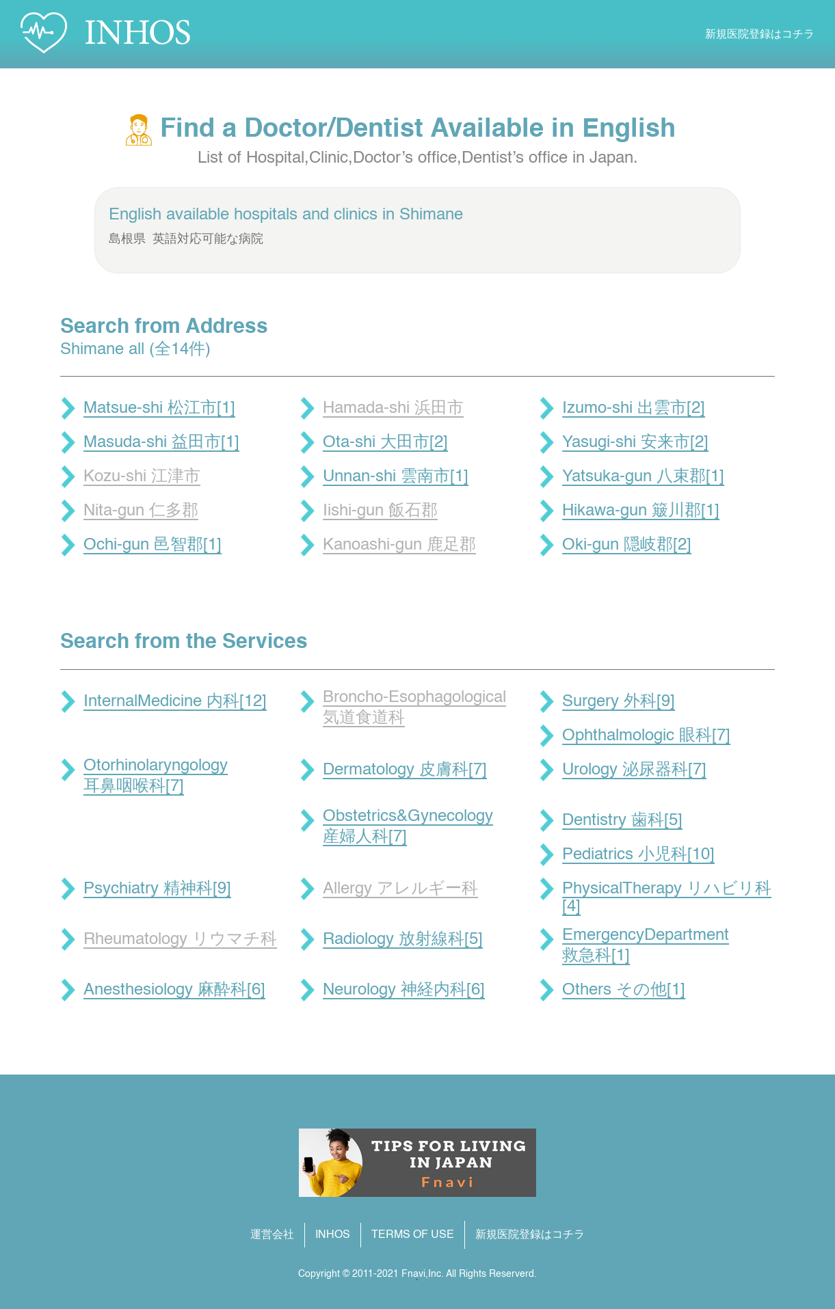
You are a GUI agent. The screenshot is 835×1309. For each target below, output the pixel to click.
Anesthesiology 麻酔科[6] (174, 990)
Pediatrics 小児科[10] (638, 855)
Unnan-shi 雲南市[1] (395, 477)
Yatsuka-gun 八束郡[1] (643, 477)
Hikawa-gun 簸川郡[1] (640, 511)
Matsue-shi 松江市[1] (159, 409)
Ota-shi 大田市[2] (385, 443)
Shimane (431, 215)
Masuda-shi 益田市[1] (161, 443)
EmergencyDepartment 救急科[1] (645, 946)
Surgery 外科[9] (618, 702)
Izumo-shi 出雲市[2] (633, 409)
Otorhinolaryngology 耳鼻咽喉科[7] (155, 776)
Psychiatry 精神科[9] (157, 889)
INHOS (332, 1235)
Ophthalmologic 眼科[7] (646, 736)
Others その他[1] (623, 990)
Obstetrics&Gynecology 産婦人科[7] (408, 827)
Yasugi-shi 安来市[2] (635, 443)
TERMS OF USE (412, 1235)
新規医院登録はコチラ (759, 34)
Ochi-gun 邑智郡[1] (152, 545)
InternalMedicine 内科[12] (175, 702)
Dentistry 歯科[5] (622, 821)
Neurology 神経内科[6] (404, 990)
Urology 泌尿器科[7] (634, 770)
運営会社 (272, 1235)
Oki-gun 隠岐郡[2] (626, 545)
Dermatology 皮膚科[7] (405, 770)
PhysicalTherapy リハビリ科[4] (666, 898)
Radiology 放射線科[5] (403, 940)
